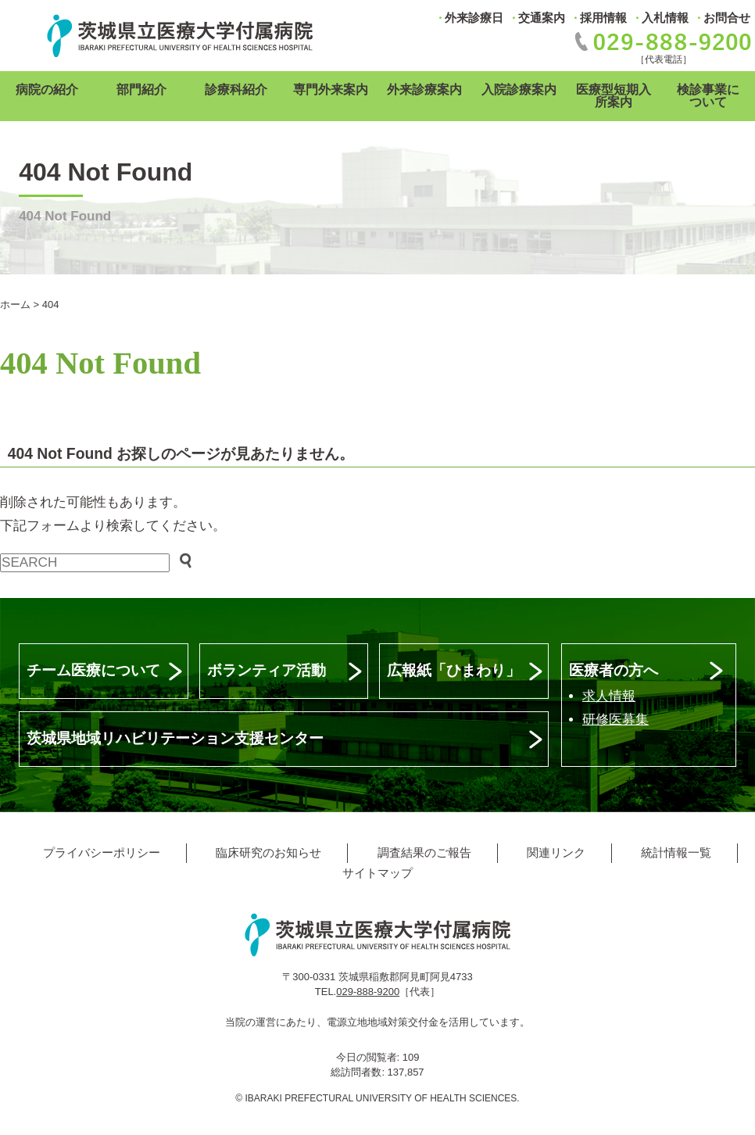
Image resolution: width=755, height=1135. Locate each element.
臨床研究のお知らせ (268, 852)
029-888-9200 (367, 991)
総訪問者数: (359, 1072)
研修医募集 (615, 719)
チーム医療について (93, 670)
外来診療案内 (424, 89)
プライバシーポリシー (101, 852)
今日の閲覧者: (369, 1057)
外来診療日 (474, 17)
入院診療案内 (518, 89)
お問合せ (726, 17)
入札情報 (665, 17)
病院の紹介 (47, 89)
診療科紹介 (236, 89)
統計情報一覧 (676, 852)
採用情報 (603, 17)
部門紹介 (141, 89)
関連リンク (556, 852)
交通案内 (541, 17)
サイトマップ (377, 872)
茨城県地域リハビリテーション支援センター (175, 738)
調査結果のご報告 (424, 852)
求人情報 (608, 696)
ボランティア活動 (266, 670)
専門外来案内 (330, 89)
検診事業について (708, 96)
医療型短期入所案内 (613, 96)
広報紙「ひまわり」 (454, 670)
